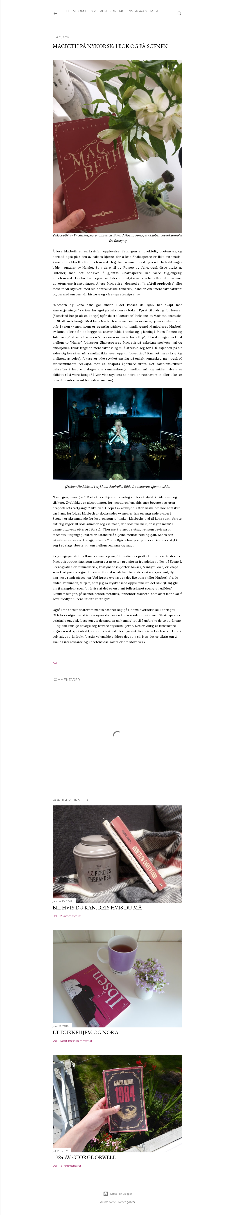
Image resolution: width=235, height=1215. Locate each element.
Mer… (155, 11)
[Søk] (179, 12)
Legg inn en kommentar (76, 1040)
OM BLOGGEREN (92, 11)
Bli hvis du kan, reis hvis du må (97, 907)
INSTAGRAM (137, 11)
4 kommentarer (70, 1165)
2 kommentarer (70, 916)
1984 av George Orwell (84, 1157)
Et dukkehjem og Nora (85, 1032)
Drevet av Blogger (117, 1194)
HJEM (71, 11)
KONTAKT (117, 11)
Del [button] (55, 663)
